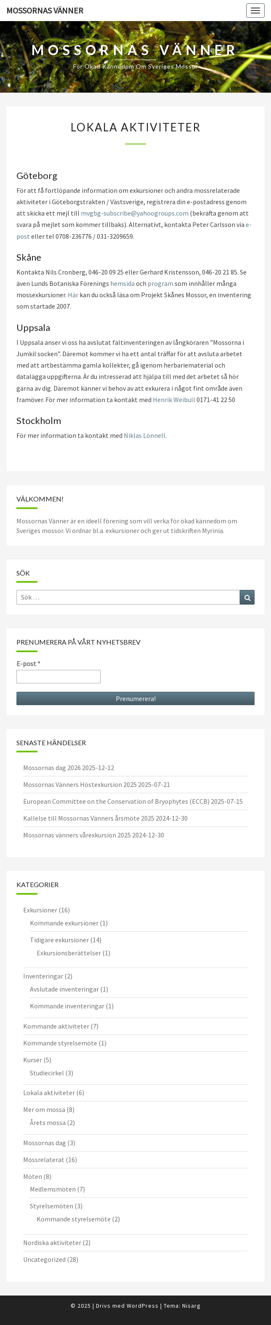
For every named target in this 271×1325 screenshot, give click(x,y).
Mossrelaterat (43, 1159)
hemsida (122, 283)
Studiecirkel (47, 1073)
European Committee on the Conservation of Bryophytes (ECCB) (116, 801)
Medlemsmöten (53, 1189)
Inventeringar (43, 976)
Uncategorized (44, 1259)
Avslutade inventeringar (64, 989)
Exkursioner (40, 910)
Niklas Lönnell (144, 435)
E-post (28, 663)
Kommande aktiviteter (56, 1026)
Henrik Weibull (174, 399)
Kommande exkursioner (64, 923)
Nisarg (191, 1305)
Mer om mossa (44, 1109)
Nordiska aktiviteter (52, 1242)
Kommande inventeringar (67, 1006)
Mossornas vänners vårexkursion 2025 (77, 835)
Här (73, 295)
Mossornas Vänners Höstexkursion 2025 (80, 784)
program (160, 283)
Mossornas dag (44, 1142)
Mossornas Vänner (44, 10)
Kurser (32, 1060)
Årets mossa (48, 1122)
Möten (32, 1176)
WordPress (143, 1305)
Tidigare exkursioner (59, 940)
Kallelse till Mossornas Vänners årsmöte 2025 (88, 818)
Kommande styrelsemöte (60, 1043)
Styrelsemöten (51, 1206)
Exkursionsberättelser (69, 953)
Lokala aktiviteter (49, 1092)
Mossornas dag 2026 (52, 767)
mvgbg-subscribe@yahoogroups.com (135, 213)
